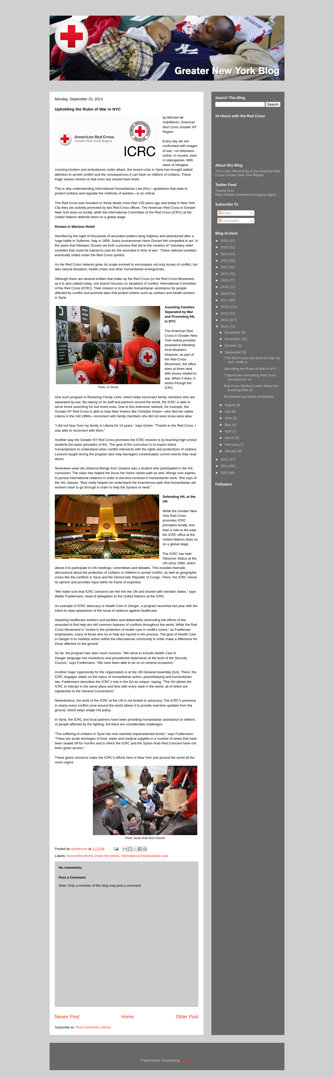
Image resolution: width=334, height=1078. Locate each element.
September (233, 352)
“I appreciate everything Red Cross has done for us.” (250, 377)
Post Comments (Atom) (93, 1027)
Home (127, 1016)
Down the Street (107, 856)
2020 (224, 280)
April (228, 431)
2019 (224, 287)
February (232, 444)
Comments (228, 221)
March (230, 438)
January (231, 451)
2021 (224, 274)
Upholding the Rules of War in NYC (250, 369)
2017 (224, 300)
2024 (224, 254)
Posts (224, 213)
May (228, 425)
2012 (224, 459)
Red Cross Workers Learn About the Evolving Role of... (251, 388)
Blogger (187, 1060)
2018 (224, 294)
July (228, 411)
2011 (224, 466)
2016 (224, 307)
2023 (224, 260)
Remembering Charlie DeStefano (248, 397)
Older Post (187, 1016)
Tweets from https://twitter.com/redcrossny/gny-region (245, 193)
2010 (224, 473)
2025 (224, 247)
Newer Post (67, 1016)
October (231, 345)
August (230, 405)
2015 (224, 313)
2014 (224, 320)
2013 (224, 326)
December (233, 332)
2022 (224, 267)
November (233, 339)
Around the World (80, 856)
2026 (224, 241)
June (229, 418)
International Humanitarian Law (144, 856)
